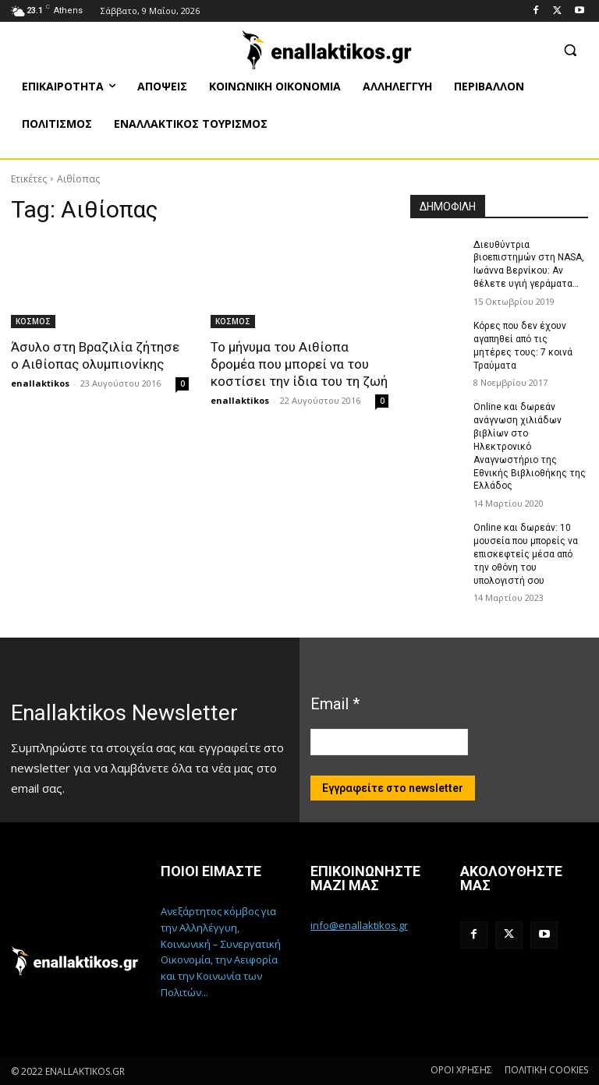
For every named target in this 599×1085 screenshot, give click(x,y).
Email (335, 703)
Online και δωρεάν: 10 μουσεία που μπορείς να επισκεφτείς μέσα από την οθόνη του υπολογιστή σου (525, 553)
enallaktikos (40, 383)
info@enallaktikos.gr (359, 925)
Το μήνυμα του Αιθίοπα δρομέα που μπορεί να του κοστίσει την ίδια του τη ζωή (299, 364)
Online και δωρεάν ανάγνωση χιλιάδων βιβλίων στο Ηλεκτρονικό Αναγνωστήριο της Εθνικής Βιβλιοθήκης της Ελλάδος (529, 446)
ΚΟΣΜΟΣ (33, 321)
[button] (569, 49)
